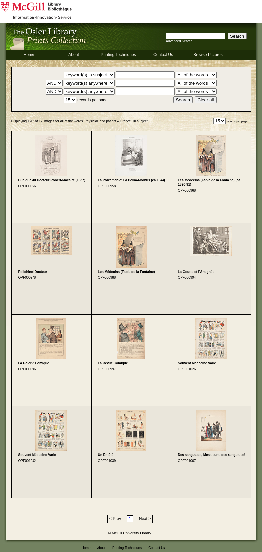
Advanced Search (179, 41)
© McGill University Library (129, 533)
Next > (145, 518)
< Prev (115, 518)
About (73, 54)
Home (29, 54)
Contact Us (163, 54)
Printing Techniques (118, 54)
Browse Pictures (208, 54)
